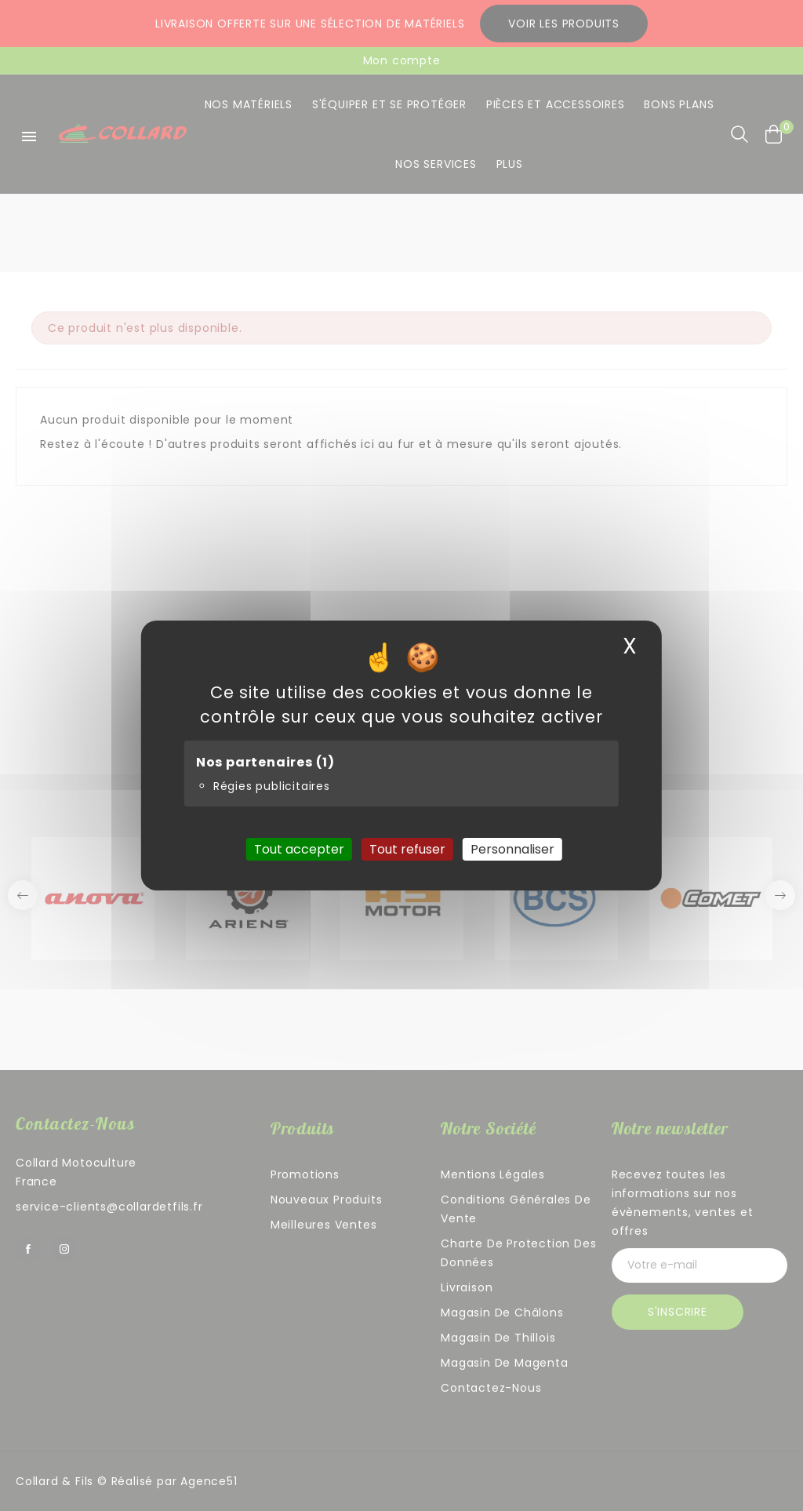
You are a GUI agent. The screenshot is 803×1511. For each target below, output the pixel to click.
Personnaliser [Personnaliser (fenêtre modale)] (512, 849)
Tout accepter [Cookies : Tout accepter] (299, 849)
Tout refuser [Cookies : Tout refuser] (407, 849)
